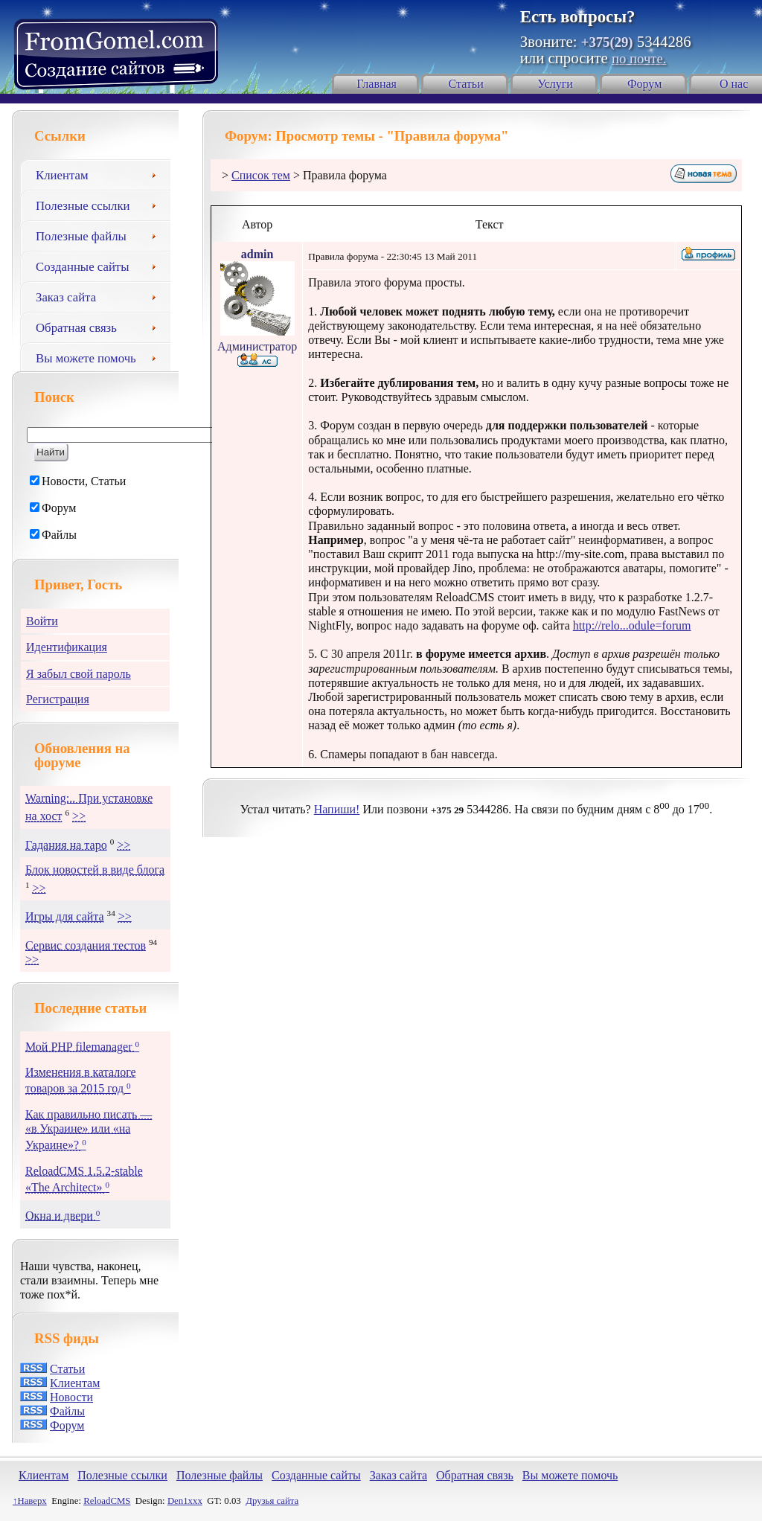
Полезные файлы (101, 234)
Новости (71, 1397)
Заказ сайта (101, 295)
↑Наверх (30, 1501)
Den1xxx (184, 1501)
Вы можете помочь (101, 356)
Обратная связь (101, 326)
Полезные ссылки (101, 204)
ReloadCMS (106, 1501)
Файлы (67, 1411)
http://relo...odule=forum (632, 625)
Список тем (260, 175)
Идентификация (66, 647)
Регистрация (57, 699)
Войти (42, 621)
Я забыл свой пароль (78, 673)
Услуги (555, 83)
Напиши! (337, 809)
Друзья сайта (272, 1501)
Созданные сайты (101, 265)
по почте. (639, 58)
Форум (644, 83)
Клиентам (101, 173)
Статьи (466, 83)
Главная (376, 83)
